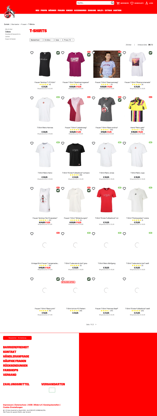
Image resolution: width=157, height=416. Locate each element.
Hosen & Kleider (10, 39)
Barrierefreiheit (16, 347)
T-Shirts (8, 32)
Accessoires (80, 10)
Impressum (8, 405)
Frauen (61, 10)
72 (152, 45)
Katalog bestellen (51, 405)
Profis (44, 10)
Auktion (117, 10)
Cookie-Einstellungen (13, 407)
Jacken (7, 37)
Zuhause (92, 10)
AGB (30, 405)
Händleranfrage (16, 356)
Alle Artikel (8, 29)
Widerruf (38, 405)
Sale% (100, 10)
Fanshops (10, 370)
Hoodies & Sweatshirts (12, 34)
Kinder (69, 10)
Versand (9, 375)
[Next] (96, 324)
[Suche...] (95, 3)
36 (149, 45)
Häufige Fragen (14, 361)
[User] (149, 2)
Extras (108, 10)
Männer (52, 10)
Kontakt (9, 352)
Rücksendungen (15, 366)
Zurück (6, 24)
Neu (37, 10)
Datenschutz (20, 405)
